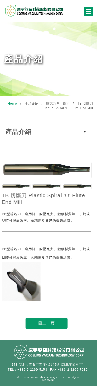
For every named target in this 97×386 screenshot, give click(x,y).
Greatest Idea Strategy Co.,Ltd (47, 377)
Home (13, 103)
